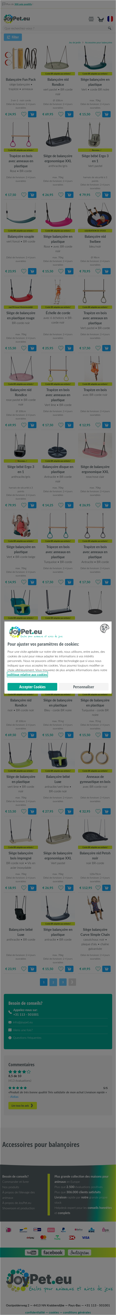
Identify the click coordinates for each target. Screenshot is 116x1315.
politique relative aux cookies (27, 674)
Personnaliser (83, 687)
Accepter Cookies (32, 687)
